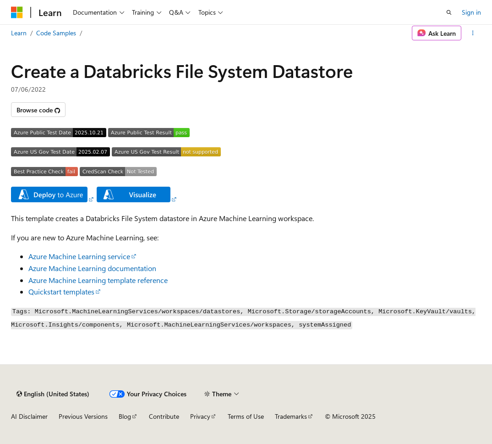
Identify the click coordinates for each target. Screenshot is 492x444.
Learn (19, 32)
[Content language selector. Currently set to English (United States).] (53, 394)
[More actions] (473, 33)
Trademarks (291, 416)
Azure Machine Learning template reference (98, 280)
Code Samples (56, 32)
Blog (125, 416)
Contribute (164, 416)
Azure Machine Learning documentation (92, 268)
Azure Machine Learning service (79, 256)
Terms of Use (246, 416)
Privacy (200, 416)
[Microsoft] (17, 12)
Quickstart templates (61, 291)
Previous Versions (83, 416)
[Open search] (449, 12)
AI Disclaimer (29, 416)
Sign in (471, 12)
